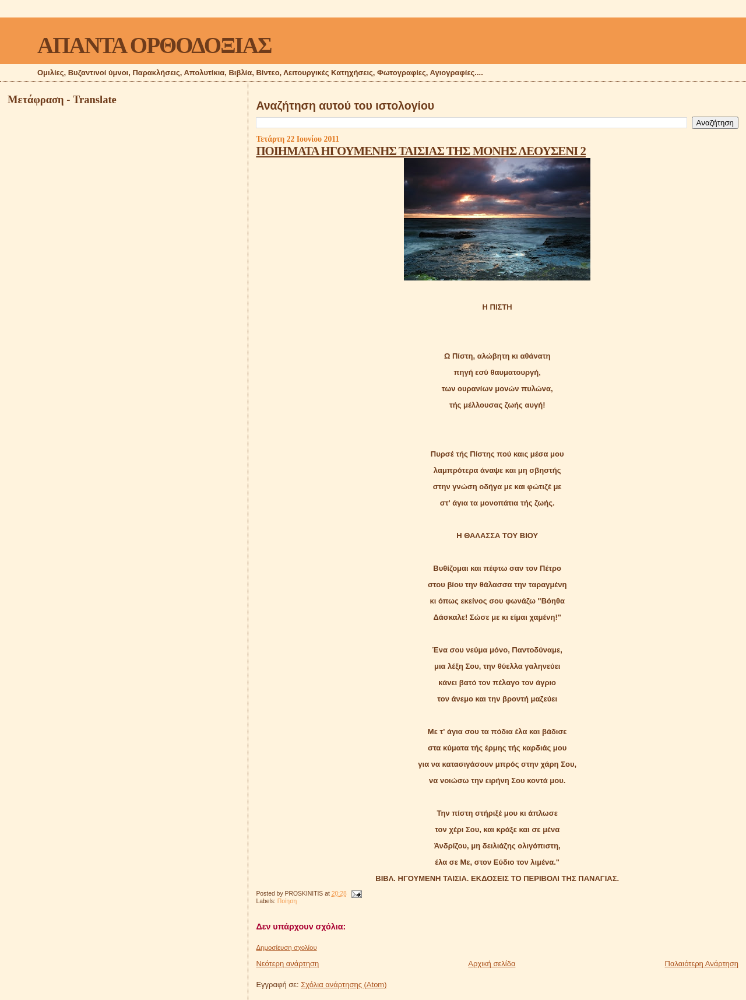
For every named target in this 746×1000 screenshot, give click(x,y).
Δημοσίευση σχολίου (286, 947)
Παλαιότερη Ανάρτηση (701, 963)
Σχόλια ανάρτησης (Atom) (343, 984)
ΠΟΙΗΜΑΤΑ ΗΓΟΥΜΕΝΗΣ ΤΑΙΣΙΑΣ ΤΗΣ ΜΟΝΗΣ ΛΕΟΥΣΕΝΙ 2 (421, 150)
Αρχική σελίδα (491, 963)
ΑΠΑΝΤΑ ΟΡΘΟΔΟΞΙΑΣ (154, 45)
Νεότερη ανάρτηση (287, 963)
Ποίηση (287, 901)
